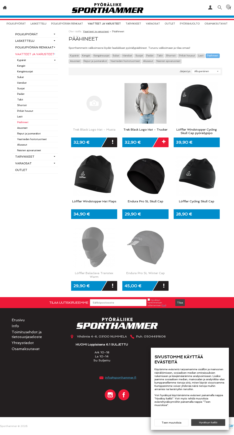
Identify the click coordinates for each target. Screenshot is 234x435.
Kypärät (74, 55)
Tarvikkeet (133, 23)
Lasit (201, 55)
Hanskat (127, 55)
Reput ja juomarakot (95, 61)
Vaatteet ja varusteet (104, 23)
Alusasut (148, 61)
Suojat (139, 55)
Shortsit (171, 55)
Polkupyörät (16, 23)
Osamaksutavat (216, 23)
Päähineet (212, 55)
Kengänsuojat (102, 55)
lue (163, 305)
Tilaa (180, 302)
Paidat (150, 55)
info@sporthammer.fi (120, 377)
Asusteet (75, 61)
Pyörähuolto (190, 23)
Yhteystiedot (23, 343)
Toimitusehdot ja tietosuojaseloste (27, 334)
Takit (160, 55)
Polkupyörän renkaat (67, 23)
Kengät (86, 55)
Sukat (116, 55)
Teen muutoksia (171, 422)
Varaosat (153, 23)
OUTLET (170, 23)
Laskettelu (38, 23)
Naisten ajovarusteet (168, 61)
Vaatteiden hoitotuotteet (125, 61)
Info (15, 326)
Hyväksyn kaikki (208, 422)
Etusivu (18, 320)
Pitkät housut (187, 55)
